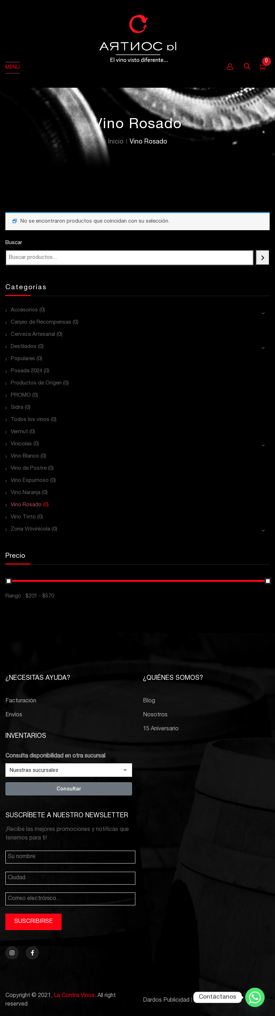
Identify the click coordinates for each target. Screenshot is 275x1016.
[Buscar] (263, 257)
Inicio (116, 142)
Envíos (13, 715)
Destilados (24, 346)
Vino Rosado (26, 505)
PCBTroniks (209, 1000)
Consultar (69, 788)
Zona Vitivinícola (30, 529)
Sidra (17, 407)
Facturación (20, 701)
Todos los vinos (30, 419)
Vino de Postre (29, 468)
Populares (23, 359)
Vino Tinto (23, 517)
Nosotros (155, 715)
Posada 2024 (26, 371)
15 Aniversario (161, 729)
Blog (149, 701)
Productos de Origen (36, 383)
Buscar (13, 243)
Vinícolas (21, 444)
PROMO (21, 395)
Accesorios (24, 310)
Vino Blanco (25, 456)
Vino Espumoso (30, 480)
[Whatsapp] (255, 997)
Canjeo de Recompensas (41, 322)
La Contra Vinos (74, 996)
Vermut (19, 432)
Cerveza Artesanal (33, 334)
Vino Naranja (25, 492)
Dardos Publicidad (166, 1000)
